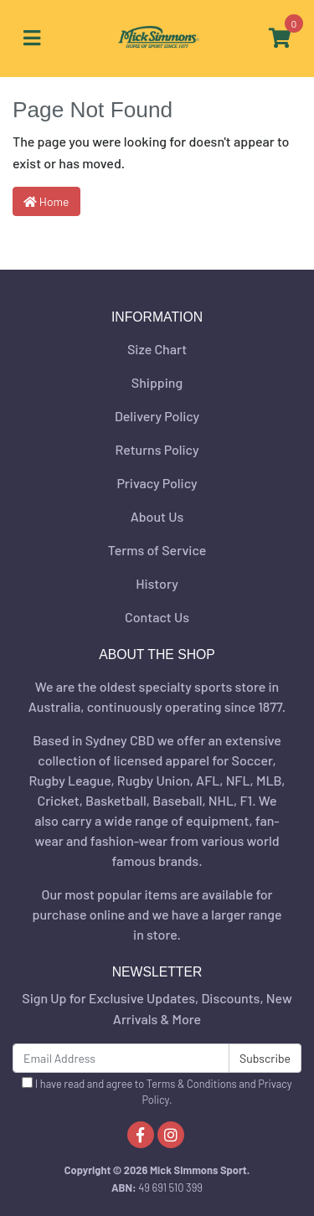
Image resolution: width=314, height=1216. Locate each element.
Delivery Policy (157, 416)
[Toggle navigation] (32, 38)
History (157, 583)
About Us (157, 516)
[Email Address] (121, 1058)
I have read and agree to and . (156, 1091)
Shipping (157, 382)
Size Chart (157, 349)
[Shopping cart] (279, 38)
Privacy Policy (156, 483)
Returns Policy (156, 449)
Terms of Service (157, 550)
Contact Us (157, 617)
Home (46, 201)
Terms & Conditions (192, 1083)
